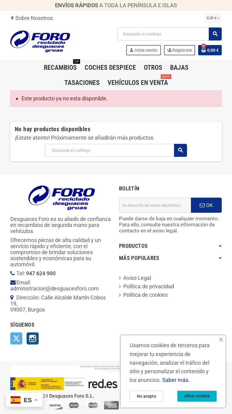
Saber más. (176, 380)
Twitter (16, 338)
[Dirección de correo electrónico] (155, 205)
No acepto (146, 396)
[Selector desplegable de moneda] (213, 18)
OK (206, 205)
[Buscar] (169, 33)
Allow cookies (197, 395)
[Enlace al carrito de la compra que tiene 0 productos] (210, 50)
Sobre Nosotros (31, 18)
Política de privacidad (148, 286)
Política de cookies (145, 295)
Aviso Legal (137, 278)
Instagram (33, 338)
